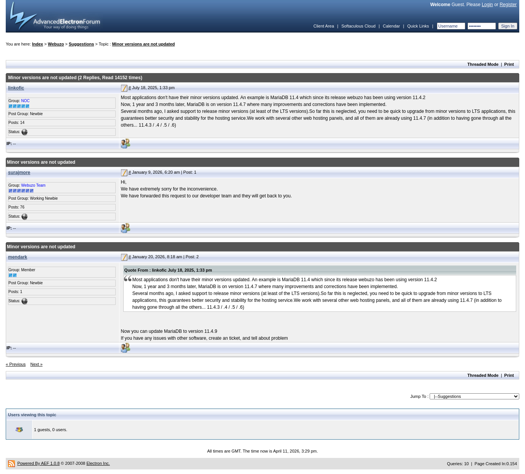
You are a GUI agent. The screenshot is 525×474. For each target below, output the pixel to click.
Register (508, 4)
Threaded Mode (483, 64)
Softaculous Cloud (358, 26)
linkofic (16, 88)
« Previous (16, 364)
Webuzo (56, 44)
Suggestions (81, 44)
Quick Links (418, 26)
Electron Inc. (98, 463)
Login (487, 4)
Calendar (391, 26)
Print (509, 64)
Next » (36, 364)
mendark (17, 257)
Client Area (323, 26)
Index (37, 44)
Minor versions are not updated (143, 44)
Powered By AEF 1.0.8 (38, 463)
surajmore (19, 172)
